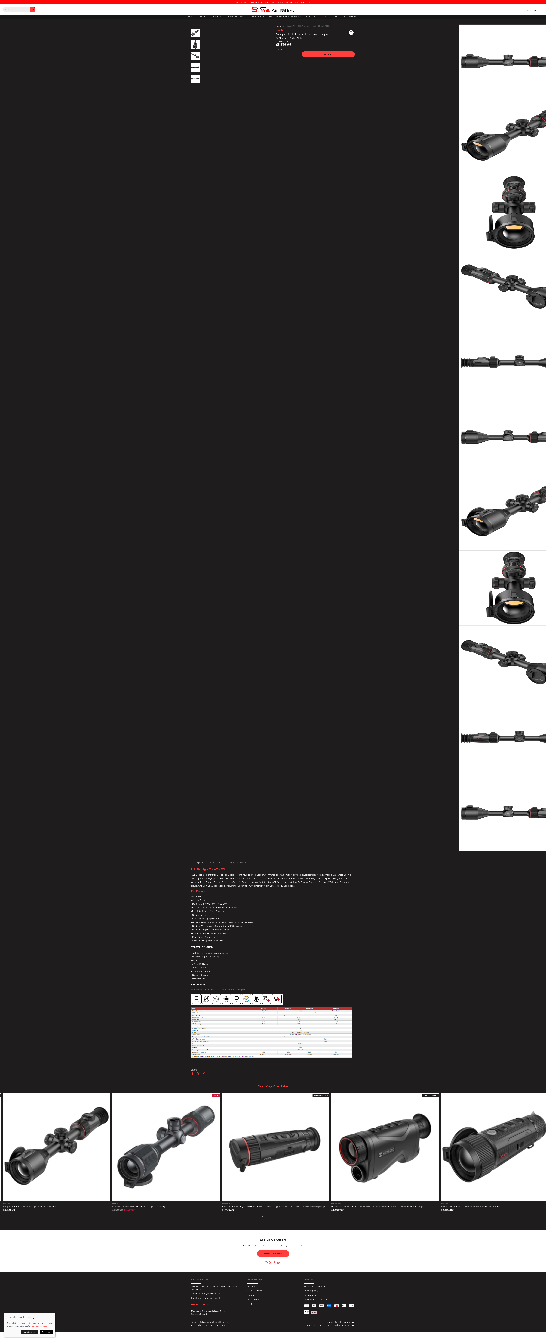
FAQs (250, 1303)
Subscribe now (273, 1253)
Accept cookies (29, 1332)
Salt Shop (335, 16)
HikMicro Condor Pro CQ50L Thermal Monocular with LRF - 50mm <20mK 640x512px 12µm (49, 1206)
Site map (225, 1322)
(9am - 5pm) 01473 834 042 (208, 1293)
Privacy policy (310, 1295)
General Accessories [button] (261, 16)
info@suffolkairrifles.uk (209, 1298)
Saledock (220, 1325)
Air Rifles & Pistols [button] (237, 16)
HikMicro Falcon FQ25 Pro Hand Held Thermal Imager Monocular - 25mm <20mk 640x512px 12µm (381, 1206)
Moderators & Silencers (288, 16)
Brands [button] (191, 16)
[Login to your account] (528, 10)
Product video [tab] (215, 862)
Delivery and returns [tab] (237, 862)
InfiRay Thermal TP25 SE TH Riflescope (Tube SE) (245, 1206)
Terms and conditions (314, 1286)
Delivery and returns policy (317, 1299)
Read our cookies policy (41, 1326)
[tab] (256, 1216)
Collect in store (254, 1291)
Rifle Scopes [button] (311, 16)
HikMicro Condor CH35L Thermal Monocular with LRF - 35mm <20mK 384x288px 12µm (485, 1206)
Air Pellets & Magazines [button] (212, 16)
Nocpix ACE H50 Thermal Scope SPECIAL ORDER (136, 1206)
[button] (535, 10)
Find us (251, 1295)
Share (194, 1070)
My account (253, 1299)
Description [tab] (197, 862)
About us (251, 1286)
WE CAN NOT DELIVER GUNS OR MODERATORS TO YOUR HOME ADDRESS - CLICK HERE (273, 2)
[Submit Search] (32, 9)
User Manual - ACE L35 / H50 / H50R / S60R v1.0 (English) (218, 989)
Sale (324, 16)
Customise (46, 1332)
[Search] (19, 9)
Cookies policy (311, 1291)
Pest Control (351, 16)
